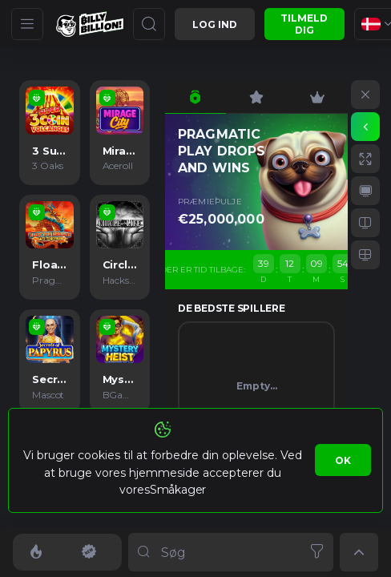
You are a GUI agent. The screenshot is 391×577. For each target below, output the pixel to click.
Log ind (214, 24)
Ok (343, 460)
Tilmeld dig (304, 24)
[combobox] (230, 552)
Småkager (178, 489)
